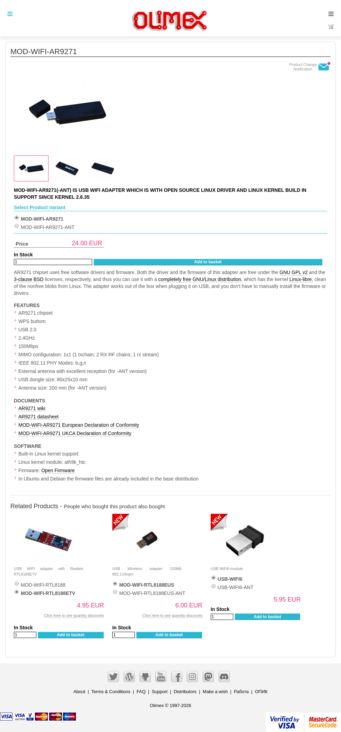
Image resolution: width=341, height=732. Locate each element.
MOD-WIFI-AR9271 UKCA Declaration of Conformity (74, 433)
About (79, 691)
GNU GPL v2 (294, 272)
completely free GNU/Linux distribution (199, 279)
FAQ (141, 691)
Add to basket (207, 261)
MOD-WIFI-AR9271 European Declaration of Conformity (78, 425)
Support (160, 691)
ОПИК (261, 691)
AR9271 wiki (31, 408)
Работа (241, 691)
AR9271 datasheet (38, 416)
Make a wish (215, 691)
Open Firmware (58, 470)
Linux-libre (300, 279)
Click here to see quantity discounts (74, 615)
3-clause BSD (29, 279)
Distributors (185, 691)
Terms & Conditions (111, 691)
